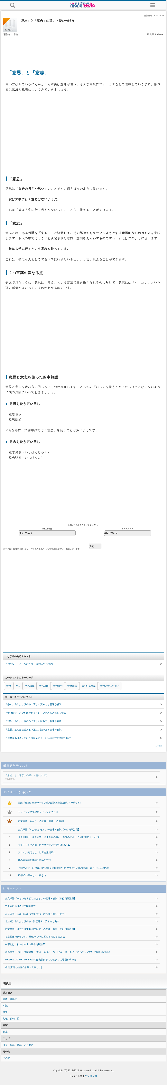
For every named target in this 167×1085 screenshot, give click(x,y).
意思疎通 (58, 686)
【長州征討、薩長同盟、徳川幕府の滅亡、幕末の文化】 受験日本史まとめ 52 (58, 837)
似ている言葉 (88, 686)
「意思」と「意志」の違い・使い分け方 (72, 777)
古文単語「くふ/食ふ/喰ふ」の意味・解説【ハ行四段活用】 (49, 829)
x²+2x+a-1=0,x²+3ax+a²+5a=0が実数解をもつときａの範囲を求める (40, 959)
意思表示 (72, 686)
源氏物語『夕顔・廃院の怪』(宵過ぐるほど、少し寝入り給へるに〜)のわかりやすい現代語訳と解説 (57, 952)
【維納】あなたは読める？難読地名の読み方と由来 (32, 921)
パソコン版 (91, 1075)
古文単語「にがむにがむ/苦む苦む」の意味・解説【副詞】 (36, 913)
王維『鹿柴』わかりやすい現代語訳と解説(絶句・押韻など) (49, 802)
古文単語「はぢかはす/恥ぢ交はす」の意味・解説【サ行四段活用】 (40, 929)
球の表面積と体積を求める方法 (34, 860)
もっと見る (157, 746)
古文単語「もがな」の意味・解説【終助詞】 (41, 821)
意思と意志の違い (109, 686)
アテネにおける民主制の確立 (20, 906)
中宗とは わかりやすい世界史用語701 (26, 944)
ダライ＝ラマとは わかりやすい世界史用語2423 (44, 844)
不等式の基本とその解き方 (32, 875)
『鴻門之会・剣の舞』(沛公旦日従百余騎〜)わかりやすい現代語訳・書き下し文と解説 (63, 867)
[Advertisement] (83, 48)
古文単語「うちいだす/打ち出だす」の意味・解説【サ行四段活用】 (40, 898)
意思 (8, 686)
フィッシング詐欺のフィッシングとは (38, 812)
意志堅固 (44, 686)
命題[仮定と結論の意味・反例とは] (23, 967)
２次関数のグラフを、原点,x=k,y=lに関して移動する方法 (35, 936)
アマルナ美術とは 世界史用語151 (36, 852)
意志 (18, 686)
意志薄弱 (29, 686)
